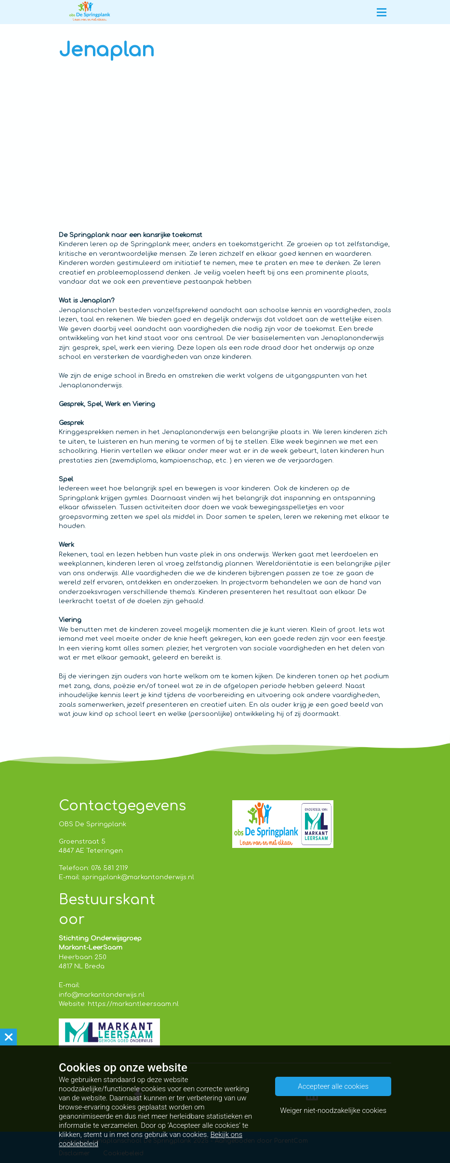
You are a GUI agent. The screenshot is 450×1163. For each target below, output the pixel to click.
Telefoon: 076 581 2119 (93, 868)
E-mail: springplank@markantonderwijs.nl (126, 877)
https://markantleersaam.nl (133, 1004)
